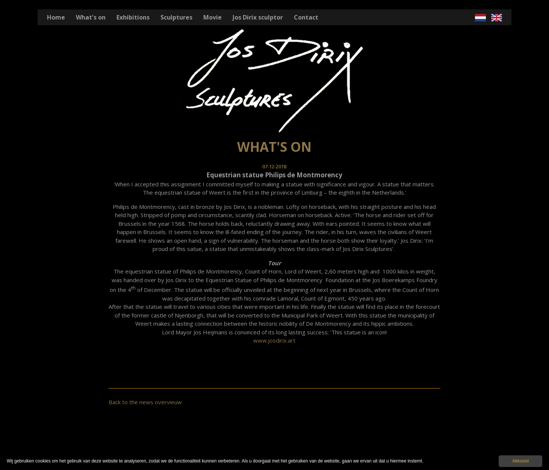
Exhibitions (133, 17)
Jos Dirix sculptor (258, 17)
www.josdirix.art (274, 340)
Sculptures (176, 17)
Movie (212, 17)
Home (56, 17)
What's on (91, 17)
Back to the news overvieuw (145, 402)
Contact (306, 17)
